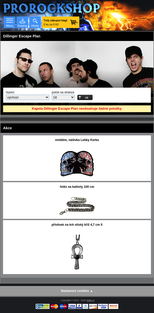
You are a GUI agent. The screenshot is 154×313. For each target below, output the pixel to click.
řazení (10, 92)
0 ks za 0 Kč (56, 22)
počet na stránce (63, 92)
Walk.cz (90, 300)
